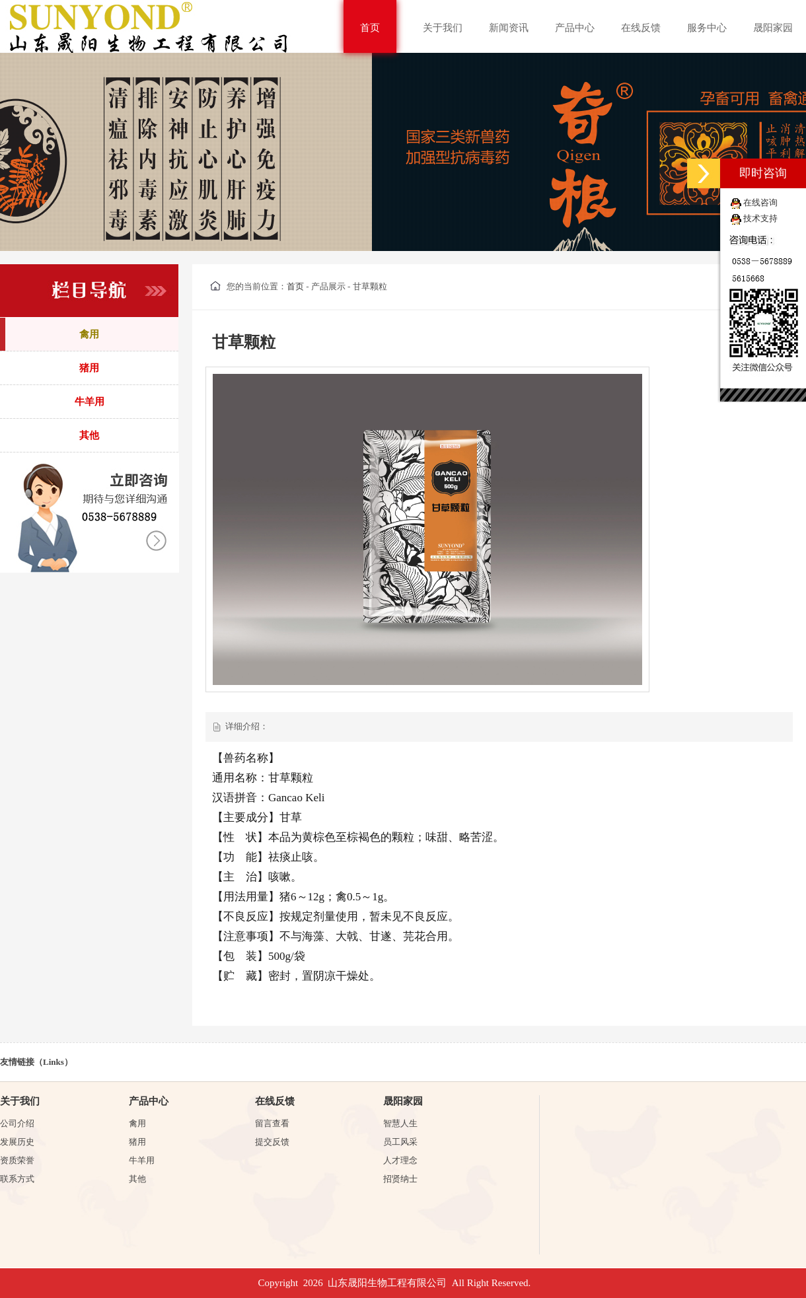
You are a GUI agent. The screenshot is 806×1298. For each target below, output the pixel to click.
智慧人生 (400, 1123)
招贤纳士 (400, 1179)
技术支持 (760, 218)
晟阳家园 (773, 27)
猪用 (137, 1142)
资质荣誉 (17, 1160)
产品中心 (575, 27)
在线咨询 (760, 202)
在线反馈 (641, 27)
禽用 (137, 1123)
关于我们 (442, 27)
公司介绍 (17, 1123)
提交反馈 (272, 1142)
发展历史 (17, 1142)
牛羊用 (142, 1160)
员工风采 (400, 1142)
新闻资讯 (509, 27)
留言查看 (272, 1123)
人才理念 (400, 1160)
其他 (137, 1179)
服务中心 (707, 27)
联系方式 (17, 1179)
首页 (370, 27)
